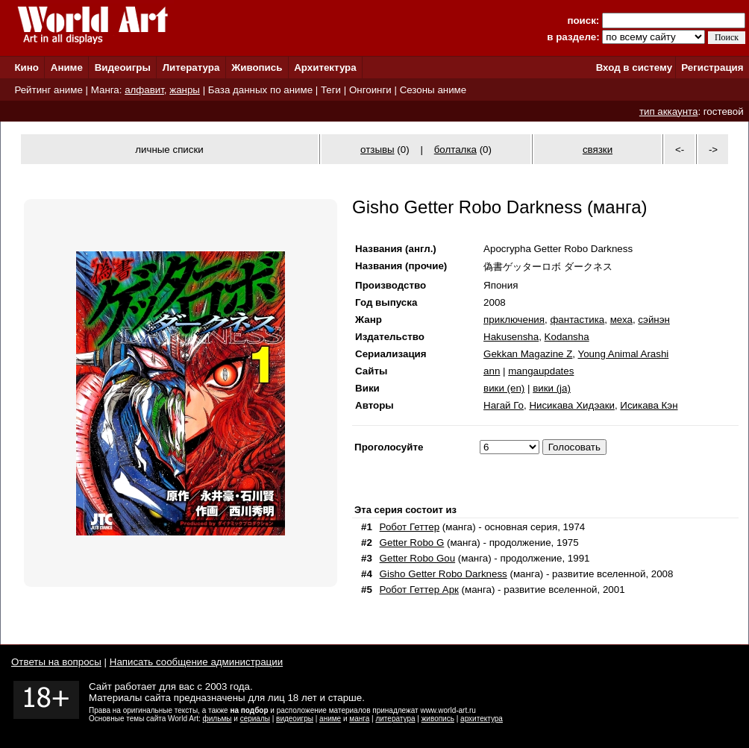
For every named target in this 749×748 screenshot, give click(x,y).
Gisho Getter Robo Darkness (443, 573)
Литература (191, 67)
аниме (330, 718)
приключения (514, 319)
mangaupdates (541, 371)
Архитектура (325, 67)
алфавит (144, 89)
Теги (331, 89)
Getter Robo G (412, 542)
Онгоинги (370, 89)
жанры (184, 89)
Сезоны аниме (433, 89)
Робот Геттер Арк (419, 589)
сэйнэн (654, 319)
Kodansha (567, 336)
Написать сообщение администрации (196, 661)
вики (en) (503, 388)
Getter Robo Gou (418, 558)
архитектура (481, 718)
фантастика (577, 319)
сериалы (255, 718)
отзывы (377, 149)
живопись (437, 718)
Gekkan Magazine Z (527, 353)
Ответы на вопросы (56, 661)
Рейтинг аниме (48, 89)
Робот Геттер (409, 526)
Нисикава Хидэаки (572, 405)
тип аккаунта (668, 111)
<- (679, 149)
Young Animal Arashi (623, 353)
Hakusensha (511, 336)
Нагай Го (503, 405)
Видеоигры (123, 67)
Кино (26, 67)
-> (713, 149)
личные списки (169, 149)
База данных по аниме (260, 89)
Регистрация (712, 67)
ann (491, 371)
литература (395, 718)
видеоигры (294, 718)
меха (621, 319)
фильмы (217, 718)
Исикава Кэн (648, 405)
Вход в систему (634, 67)
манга (359, 718)
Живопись (256, 67)
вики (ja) (552, 388)
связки (597, 149)
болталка (455, 149)
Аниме (67, 67)
